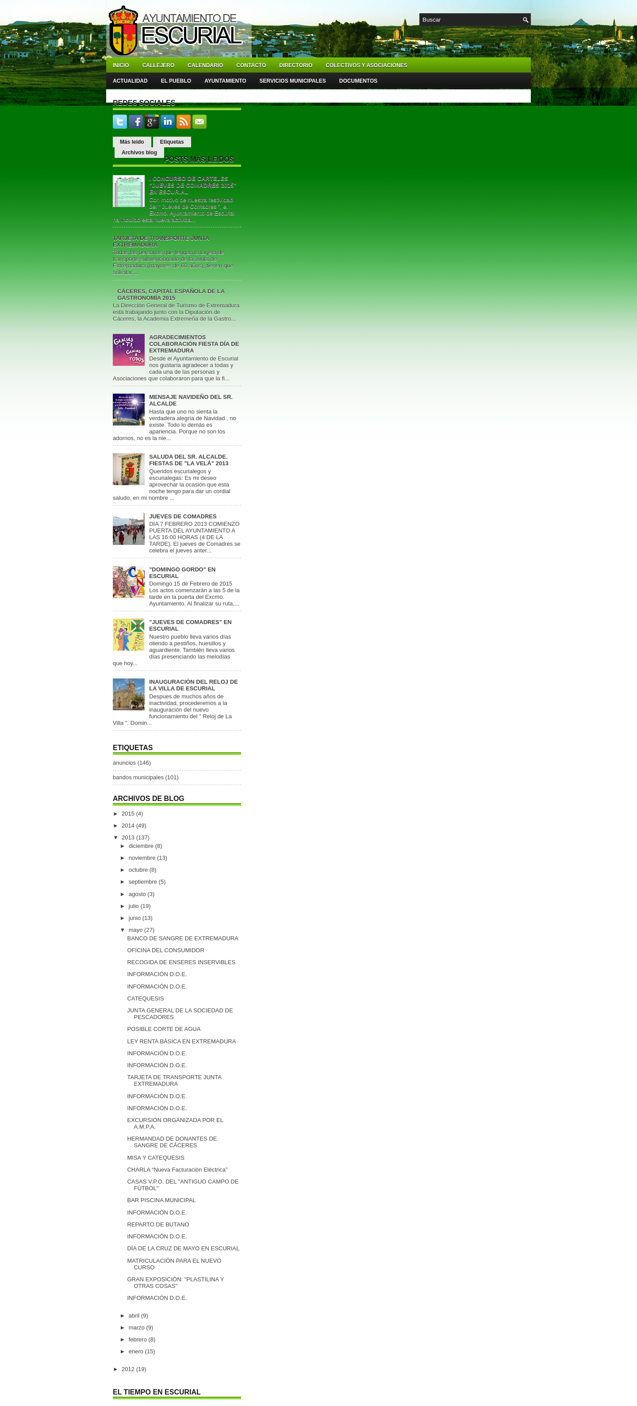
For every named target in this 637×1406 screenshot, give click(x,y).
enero (137, 1351)
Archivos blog (139, 152)
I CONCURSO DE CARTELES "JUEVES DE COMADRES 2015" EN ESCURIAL (192, 185)
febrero (139, 1339)
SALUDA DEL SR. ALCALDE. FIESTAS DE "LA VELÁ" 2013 (188, 460)
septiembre (144, 881)
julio (135, 906)
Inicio (121, 65)
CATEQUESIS (145, 998)
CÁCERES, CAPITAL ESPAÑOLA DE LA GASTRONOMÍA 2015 (170, 294)
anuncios (124, 762)
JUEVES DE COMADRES (182, 516)
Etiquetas (172, 142)
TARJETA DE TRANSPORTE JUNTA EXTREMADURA (174, 1080)
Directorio (295, 65)
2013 (129, 837)
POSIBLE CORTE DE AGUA (163, 1029)
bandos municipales (138, 777)
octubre (139, 869)
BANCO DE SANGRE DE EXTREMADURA (182, 938)
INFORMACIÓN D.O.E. (157, 974)
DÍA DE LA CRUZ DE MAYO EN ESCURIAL (183, 1248)
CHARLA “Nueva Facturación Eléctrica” (177, 1169)
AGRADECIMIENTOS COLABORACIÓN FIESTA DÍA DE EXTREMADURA (194, 344)
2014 (129, 825)
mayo (136, 930)
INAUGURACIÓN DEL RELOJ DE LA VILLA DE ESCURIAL (193, 685)
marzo (137, 1327)
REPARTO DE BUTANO (158, 1224)
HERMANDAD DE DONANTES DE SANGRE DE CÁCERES (172, 1142)
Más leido (132, 142)
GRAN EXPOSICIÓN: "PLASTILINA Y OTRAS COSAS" (175, 1282)
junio (135, 918)
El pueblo (176, 81)
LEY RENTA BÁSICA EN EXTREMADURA (181, 1041)
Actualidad (130, 81)
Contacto (251, 65)
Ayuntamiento (225, 81)
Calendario (205, 65)
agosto (138, 894)
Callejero (158, 65)
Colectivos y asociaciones (366, 65)
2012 (129, 1369)
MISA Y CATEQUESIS (155, 1157)
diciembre (142, 846)
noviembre (143, 857)
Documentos (358, 81)
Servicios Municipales (293, 81)
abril (135, 1315)
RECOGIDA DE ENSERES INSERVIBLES (181, 962)
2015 (129, 813)
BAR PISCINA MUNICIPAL (161, 1200)
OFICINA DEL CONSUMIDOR (165, 950)
